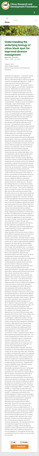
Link (13, 442)
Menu (7, 20)
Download (19, 447)
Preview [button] (23, 442)
